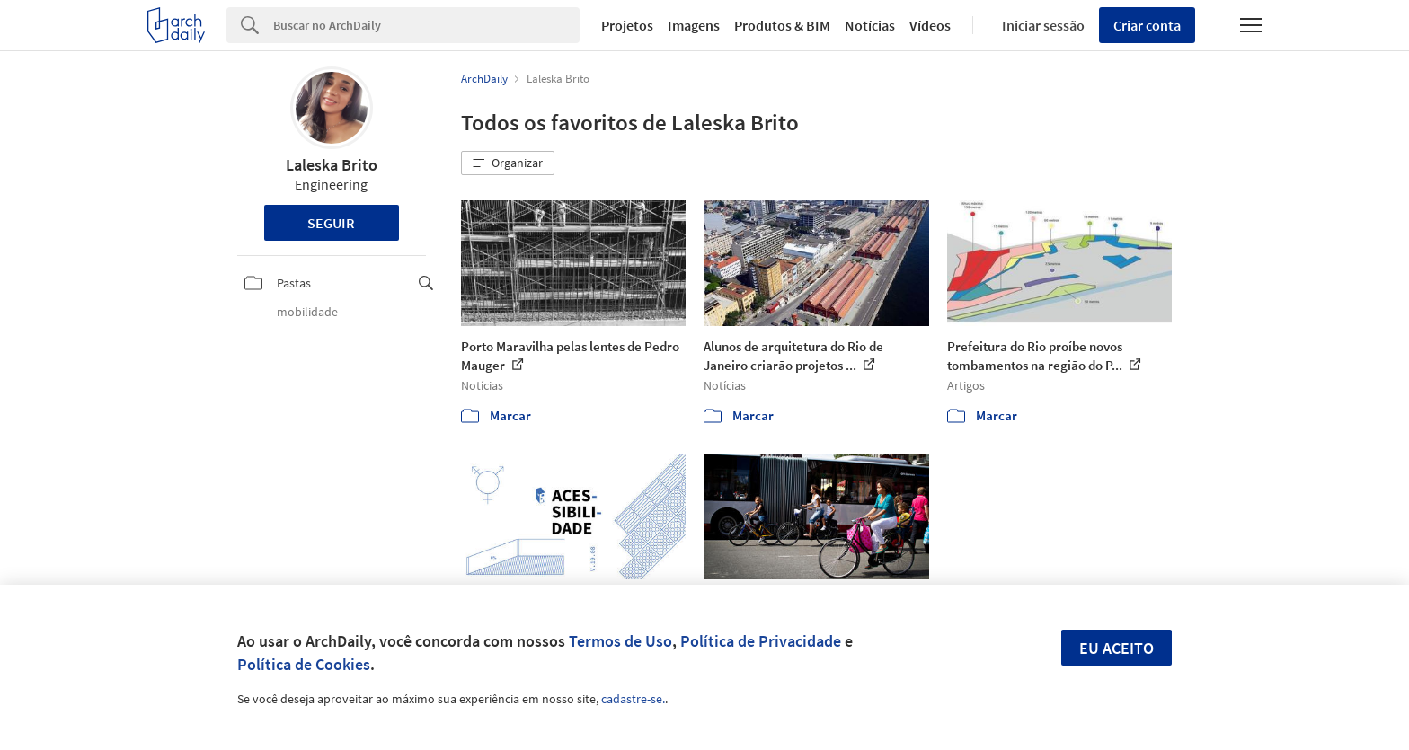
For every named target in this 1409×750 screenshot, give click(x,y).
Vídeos (930, 25)
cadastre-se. (633, 699)
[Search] (426, 25)
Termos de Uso (620, 641)
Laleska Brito (331, 164)
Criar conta (1147, 25)
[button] (507, 163)
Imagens (694, 25)
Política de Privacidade (760, 641)
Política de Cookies (303, 664)
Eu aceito (1116, 648)
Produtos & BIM (782, 25)
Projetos (627, 25)
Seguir (331, 223)
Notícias (870, 25)
